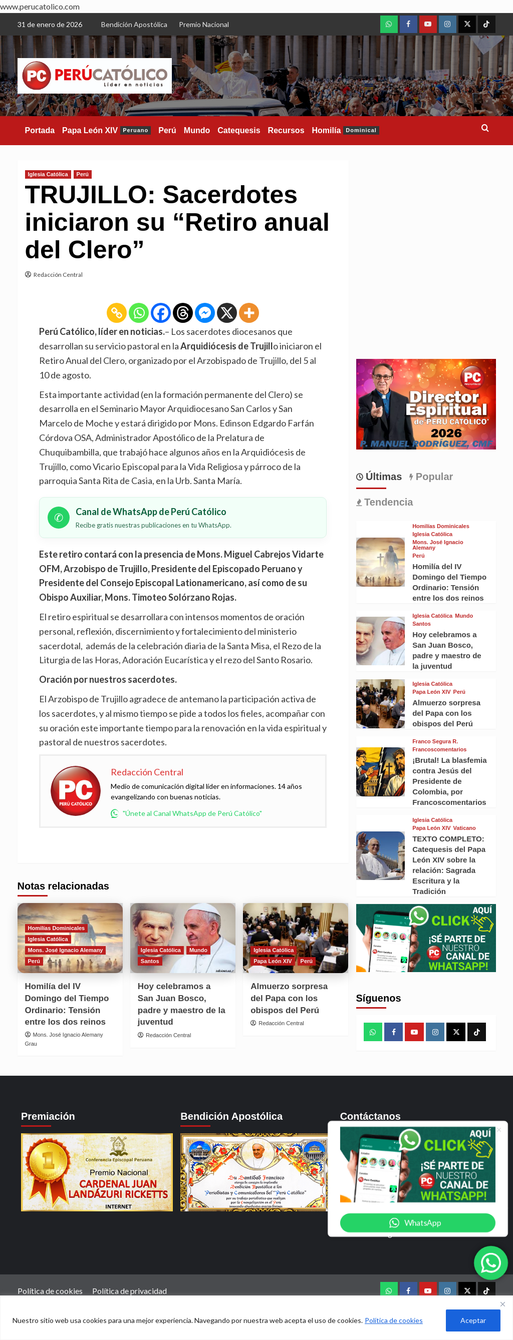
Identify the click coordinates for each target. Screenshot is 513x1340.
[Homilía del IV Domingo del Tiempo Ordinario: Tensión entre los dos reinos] (380, 562)
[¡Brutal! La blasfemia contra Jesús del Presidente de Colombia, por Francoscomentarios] (380, 771)
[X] (227, 313)
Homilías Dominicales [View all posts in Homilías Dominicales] (56, 928)
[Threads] (183, 313)
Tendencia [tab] (387, 502)
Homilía (345, 130)
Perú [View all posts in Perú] (83, 174)
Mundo (197, 130)
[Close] (502, 1304)
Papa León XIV (106, 130)
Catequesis (238, 130)
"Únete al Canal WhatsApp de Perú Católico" (186, 813)
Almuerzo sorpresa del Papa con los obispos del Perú (289, 998)
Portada (40, 130)
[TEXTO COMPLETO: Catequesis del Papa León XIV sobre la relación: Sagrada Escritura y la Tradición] (380, 855)
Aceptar (473, 1320)
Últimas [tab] (382, 476)
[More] (249, 313)
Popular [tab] (433, 476)
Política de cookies (394, 1320)
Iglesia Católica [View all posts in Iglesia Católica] (48, 174)
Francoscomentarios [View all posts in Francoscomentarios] (439, 749)
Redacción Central (58, 274)
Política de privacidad (129, 1290)
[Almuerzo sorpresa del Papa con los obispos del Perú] (380, 703)
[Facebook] (161, 313)
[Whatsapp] (139, 313)
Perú (167, 130)
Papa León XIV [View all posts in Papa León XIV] (272, 961)
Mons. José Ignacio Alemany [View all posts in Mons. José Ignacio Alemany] (65, 950)
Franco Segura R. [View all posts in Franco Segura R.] (435, 741)
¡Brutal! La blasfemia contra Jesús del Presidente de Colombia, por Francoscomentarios (449, 781)
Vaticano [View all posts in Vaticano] (464, 828)
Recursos (286, 130)
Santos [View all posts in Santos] (150, 961)
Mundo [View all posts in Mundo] (198, 950)
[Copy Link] (117, 313)
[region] (256, 1317)
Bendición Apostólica (134, 24)
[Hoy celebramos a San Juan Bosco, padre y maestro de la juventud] (380, 641)
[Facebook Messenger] (205, 313)
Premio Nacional (204, 24)
